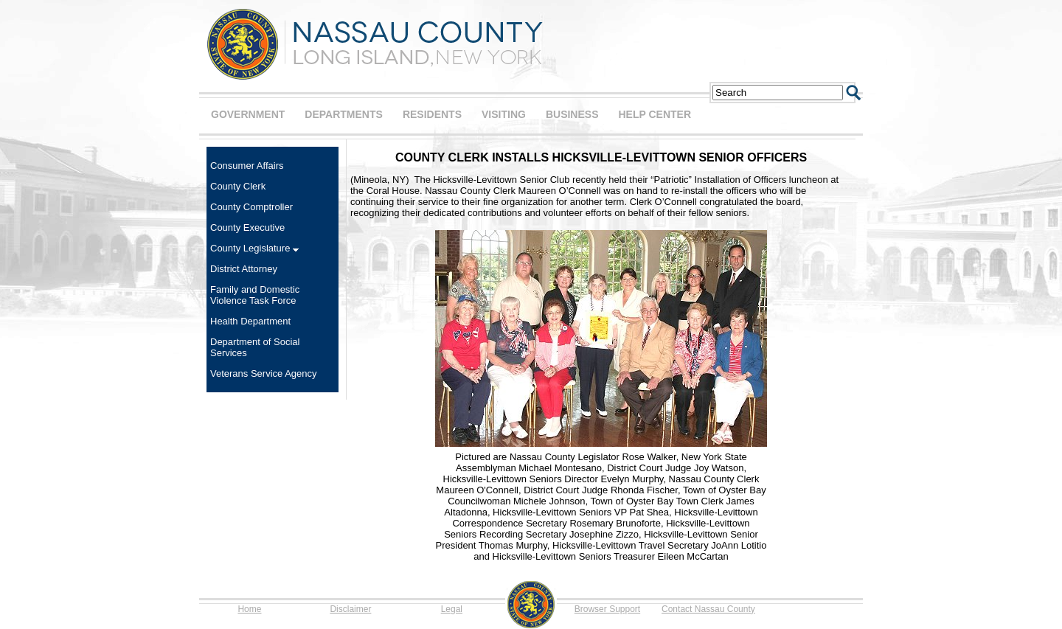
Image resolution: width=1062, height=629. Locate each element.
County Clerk (238, 186)
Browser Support (607, 609)
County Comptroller (251, 206)
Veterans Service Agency (263, 373)
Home (249, 609)
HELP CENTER (654, 114)
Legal (451, 609)
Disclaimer (350, 609)
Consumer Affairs (246, 165)
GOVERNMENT (248, 114)
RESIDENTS (432, 114)
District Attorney (243, 268)
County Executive (247, 227)
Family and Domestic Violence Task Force (254, 295)
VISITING (504, 114)
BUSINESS (572, 114)
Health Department (250, 321)
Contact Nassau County (708, 609)
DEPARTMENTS (344, 114)
